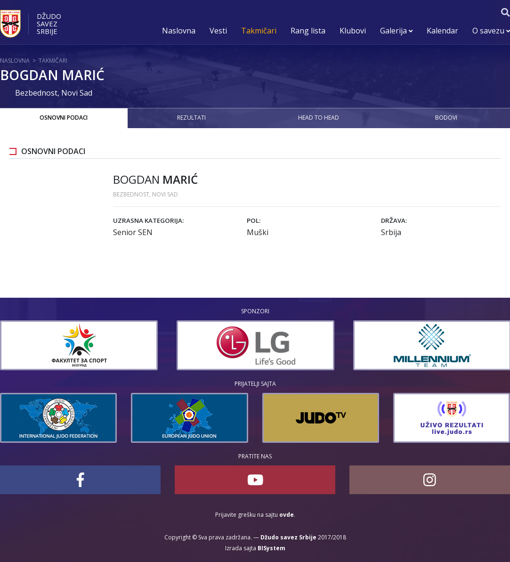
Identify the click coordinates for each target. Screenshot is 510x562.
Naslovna (178, 30)
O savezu (491, 30)
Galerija (396, 30)
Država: (394, 220)
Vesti (218, 30)
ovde (286, 515)
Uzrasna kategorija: (148, 220)
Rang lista (308, 30)
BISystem (271, 548)
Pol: (253, 220)
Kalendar (442, 30)
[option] (79, 345)
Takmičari (258, 30)
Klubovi (353, 30)
